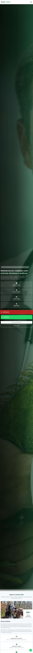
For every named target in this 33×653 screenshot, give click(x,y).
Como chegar (16, 325)
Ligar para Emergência (16, 322)
